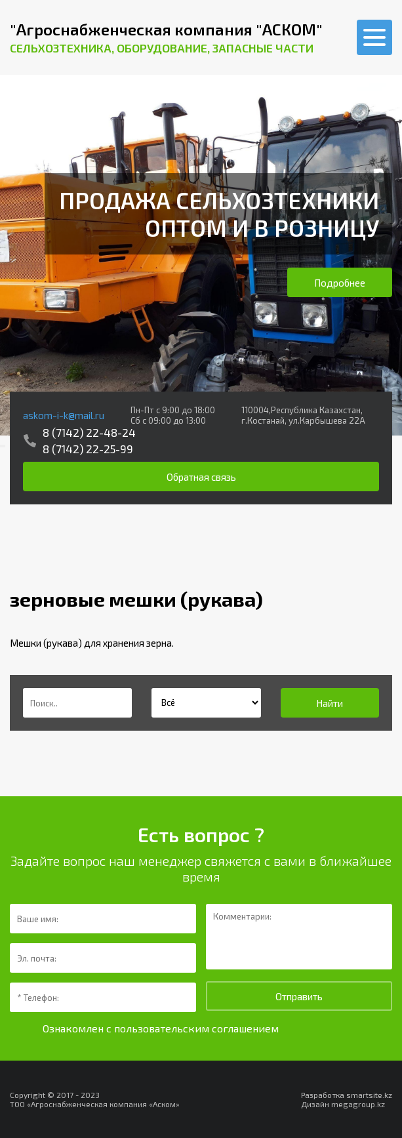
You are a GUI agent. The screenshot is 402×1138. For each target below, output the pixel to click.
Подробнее (339, 283)
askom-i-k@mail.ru (63, 415)
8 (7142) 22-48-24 (89, 432)
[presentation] (1, 446)
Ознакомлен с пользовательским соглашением (161, 1028)
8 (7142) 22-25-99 (88, 448)
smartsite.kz (369, 1094)
